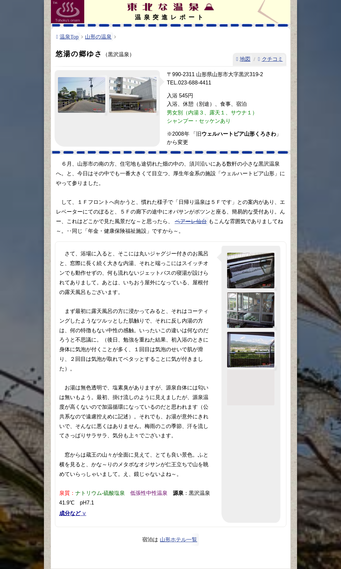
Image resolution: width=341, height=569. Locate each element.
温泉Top (69, 37)
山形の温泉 (98, 37)
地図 (245, 59)
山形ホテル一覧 (178, 539)
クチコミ (272, 59)
